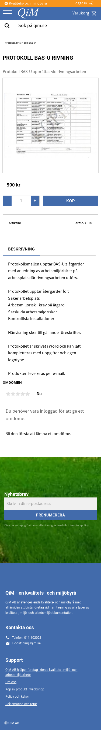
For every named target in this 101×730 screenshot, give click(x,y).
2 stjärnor (13, 393)
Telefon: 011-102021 (26, 637)
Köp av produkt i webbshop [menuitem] (24, 689)
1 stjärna (8, 393)
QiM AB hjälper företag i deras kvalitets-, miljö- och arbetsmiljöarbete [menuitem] (41, 672)
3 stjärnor (17, 393)
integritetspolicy (78, 525)
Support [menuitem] (14, 660)
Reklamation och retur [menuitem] (21, 704)
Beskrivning (21, 249)
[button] (7, 13)
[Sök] (7, 25)
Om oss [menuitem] (10, 682)
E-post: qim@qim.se (26, 643)
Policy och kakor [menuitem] (17, 696)
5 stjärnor (27, 393)
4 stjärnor (22, 393)
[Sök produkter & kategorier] (57, 25)
